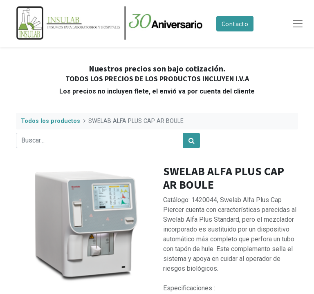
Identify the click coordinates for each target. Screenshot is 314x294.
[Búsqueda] (191, 140)
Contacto (235, 24)
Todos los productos (50, 121)
